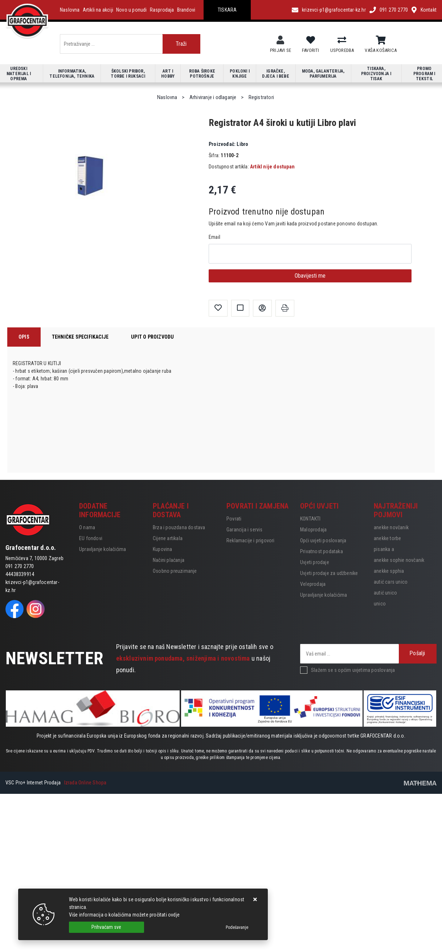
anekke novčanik (391, 527)
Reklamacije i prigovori (250, 540)
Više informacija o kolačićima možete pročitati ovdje (124, 915)
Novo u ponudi (131, 10)
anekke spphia (389, 571)
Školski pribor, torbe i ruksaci (128, 74)
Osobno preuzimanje (175, 571)
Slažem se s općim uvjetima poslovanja (353, 670)
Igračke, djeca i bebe (275, 74)
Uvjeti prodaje (314, 562)
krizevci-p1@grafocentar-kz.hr (334, 10)
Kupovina (162, 549)
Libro (228, 144)
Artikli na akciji (98, 10)
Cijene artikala (168, 538)
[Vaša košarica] (381, 40)
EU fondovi (90, 538)
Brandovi (186, 10)
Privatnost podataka (321, 551)
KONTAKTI (310, 519)
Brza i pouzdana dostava (179, 527)
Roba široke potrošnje (202, 74)
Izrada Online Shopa (85, 782)
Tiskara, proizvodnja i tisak (376, 73)
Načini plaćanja (168, 560)
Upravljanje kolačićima (102, 549)
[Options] (237, 927)
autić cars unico (391, 582)
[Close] (106, 927)
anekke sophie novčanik (399, 560)
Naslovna (70, 10)
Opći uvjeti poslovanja (323, 540)
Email (214, 237)
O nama (87, 527)
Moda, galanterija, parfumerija (323, 74)
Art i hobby (168, 74)
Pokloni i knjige (240, 74)
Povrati (233, 519)
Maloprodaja (313, 529)
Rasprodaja (162, 10)
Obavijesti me (310, 275)
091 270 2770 (394, 10)
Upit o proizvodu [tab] (152, 337)
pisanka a (384, 549)
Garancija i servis (244, 529)
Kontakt (429, 10)
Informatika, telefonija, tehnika (71, 74)
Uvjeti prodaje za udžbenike (329, 573)
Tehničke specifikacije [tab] (80, 337)
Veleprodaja (313, 584)
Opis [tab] (24, 337)
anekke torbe (387, 538)
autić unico (385, 593)
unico (380, 604)
